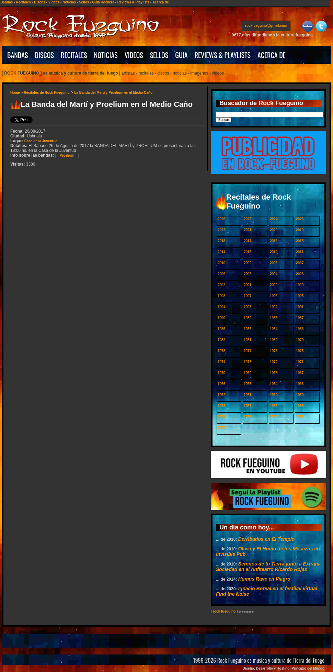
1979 (299, 340)
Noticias (69, 2)
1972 (273, 362)
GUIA (181, 55)
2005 (247, 274)
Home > (17, 92)
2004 (273, 274)
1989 (247, 318)
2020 (273, 230)
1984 (273, 329)
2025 (247, 219)
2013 (247, 252)
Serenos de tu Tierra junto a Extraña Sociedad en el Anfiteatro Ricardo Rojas (268, 566)
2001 (247, 285)
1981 (247, 340)
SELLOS (159, 55)
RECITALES (74, 55)
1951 (299, 417)
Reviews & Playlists (133, 2)
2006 (221, 274)
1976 (273, 351)
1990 (221, 318)
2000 (273, 285)
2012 (273, 252)
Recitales (23, 2)
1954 (221, 417)
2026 (221, 219)
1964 (273, 384)
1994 (221, 307)
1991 (299, 307)
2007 (299, 263)
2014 (221, 252)
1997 (247, 296)
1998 (221, 296)
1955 (299, 406)
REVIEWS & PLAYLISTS (223, 55)
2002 (221, 285)
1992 (273, 307)
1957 (247, 406)
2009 (247, 263)
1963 (299, 384)
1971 (299, 362)
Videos (54, 2)
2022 (221, 230)
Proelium (67, 155)
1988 (273, 318)
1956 (273, 406)
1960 (273, 395)
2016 (273, 241)
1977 (247, 351)
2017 (247, 241)
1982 (221, 340)
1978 (221, 351)
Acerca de (160, 2)
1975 (299, 351)
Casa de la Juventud (41, 141)
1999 (299, 285)
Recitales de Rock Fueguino (46, 92)
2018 (221, 241)
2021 (247, 230)
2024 (273, 219)
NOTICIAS (106, 55)
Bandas (6, 2)
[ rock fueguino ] (224, 611)
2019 (299, 230)
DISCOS (44, 55)
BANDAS (17, 55)
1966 (221, 384)
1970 (221, 373)
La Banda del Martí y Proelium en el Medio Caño (113, 92)
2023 (299, 219)
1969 (247, 373)
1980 (273, 340)
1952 (273, 417)
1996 (273, 296)
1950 (221, 428)
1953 (247, 417)
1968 (273, 373)
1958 (221, 406)
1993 (247, 307)
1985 (247, 329)
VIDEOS (134, 55)
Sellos (84, 2)
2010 (221, 263)
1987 (299, 318)
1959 (299, 395)
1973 (247, 362)
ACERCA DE (271, 55)
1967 (299, 373)
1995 (299, 296)
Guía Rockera (103, 2)
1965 (247, 384)
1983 (299, 329)
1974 (221, 362)
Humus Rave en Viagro (264, 579)
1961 (247, 395)
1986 (221, 329)
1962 (221, 395)
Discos (39, 2)
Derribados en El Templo (266, 539)
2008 (273, 263)
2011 (299, 252)
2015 (299, 241)
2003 (299, 274)
